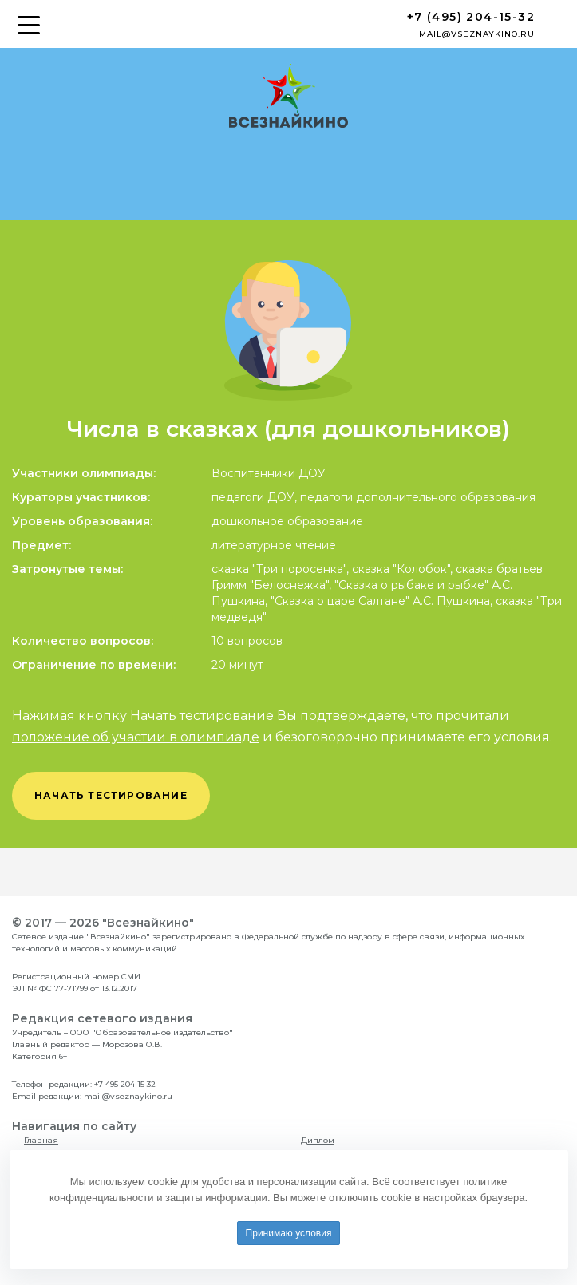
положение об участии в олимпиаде (135, 737)
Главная (41, 1140)
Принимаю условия (289, 1233)
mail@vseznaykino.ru (477, 34)
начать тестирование (111, 795)
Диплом (317, 1140)
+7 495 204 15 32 (125, 1084)
